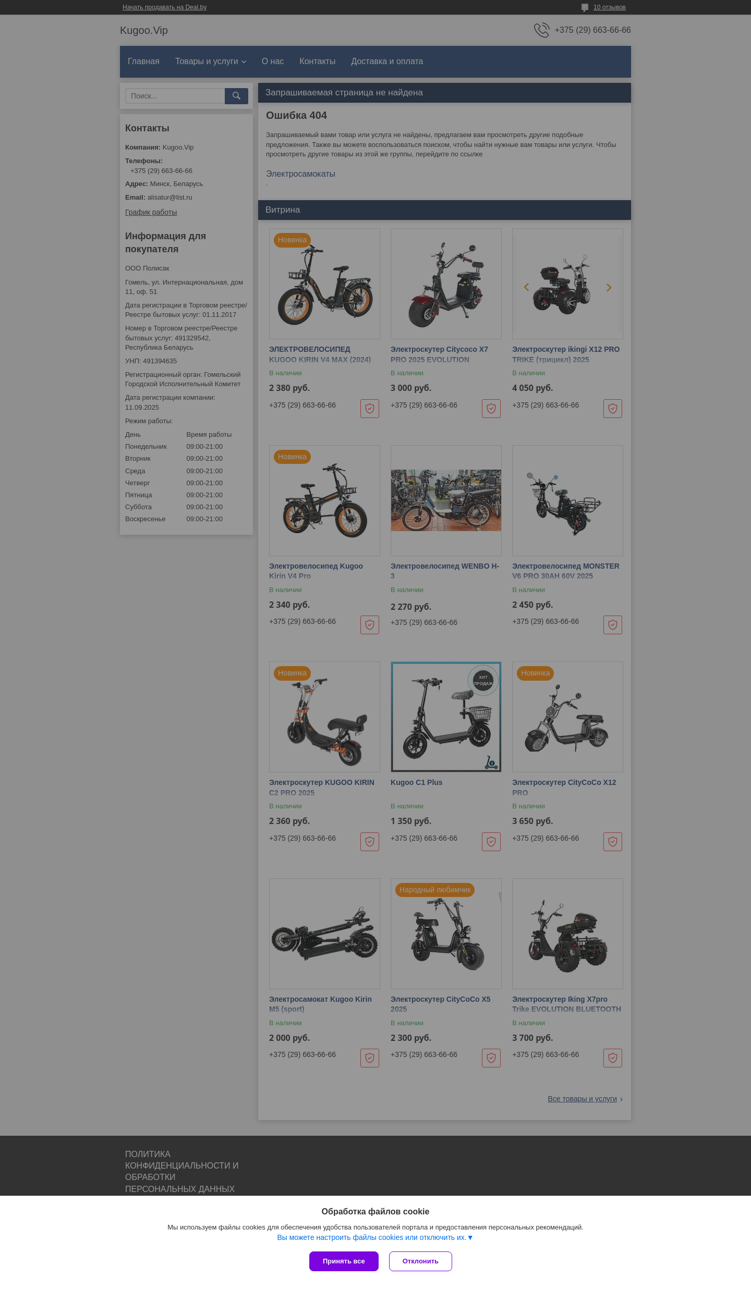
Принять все (344, 1261)
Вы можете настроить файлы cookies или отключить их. (371, 1237)
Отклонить (421, 1261)
